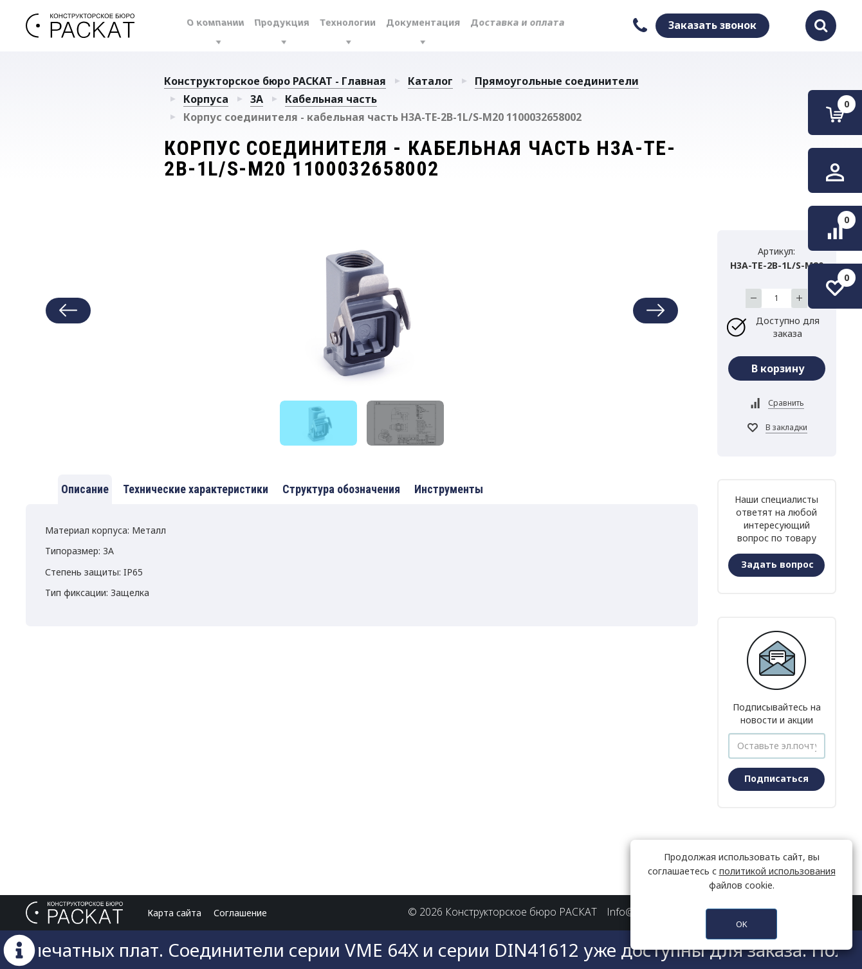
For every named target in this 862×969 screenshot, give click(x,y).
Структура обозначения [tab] (341, 489)
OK (741, 924)
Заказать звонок (712, 25)
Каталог (430, 81)
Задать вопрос (777, 564)
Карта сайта (174, 913)
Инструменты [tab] (448, 489)
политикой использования (777, 871)
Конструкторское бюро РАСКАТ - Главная (275, 81)
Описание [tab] (85, 489)
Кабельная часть (331, 99)
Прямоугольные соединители (557, 81)
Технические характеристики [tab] (195, 489)
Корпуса (205, 99)
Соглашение (240, 913)
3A (256, 99)
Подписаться (776, 778)
